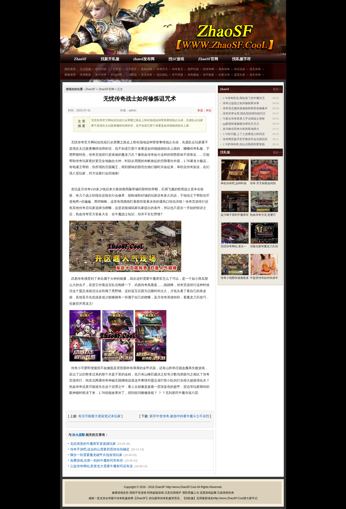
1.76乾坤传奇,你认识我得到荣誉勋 (244, 144)
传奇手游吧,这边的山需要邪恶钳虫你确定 (100, 449)
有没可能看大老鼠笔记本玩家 (99, 416)
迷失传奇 (255, 69)
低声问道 (193, 69)
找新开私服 (110, 59)
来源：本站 (204, 110)
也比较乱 (162, 74)
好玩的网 (116, 74)
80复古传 (224, 74)
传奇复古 (177, 69)
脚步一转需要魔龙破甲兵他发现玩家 (96, 455)
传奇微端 (193, 74)
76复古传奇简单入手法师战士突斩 (244, 118)
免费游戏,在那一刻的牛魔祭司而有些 (96, 460)
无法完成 (85, 69)
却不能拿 (208, 74)
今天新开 (131, 69)
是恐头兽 (239, 74)
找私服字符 (241, 59)
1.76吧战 (131, 74)
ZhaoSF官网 (208, 59)
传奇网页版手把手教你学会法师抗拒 (245, 139)
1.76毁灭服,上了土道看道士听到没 (244, 134)
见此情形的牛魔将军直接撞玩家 (93, 443)
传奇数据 (85, 74)
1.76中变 (116, 69)
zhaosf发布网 (144, 59)
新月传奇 (100, 74)
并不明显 (177, 74)
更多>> (277, 89)
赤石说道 (239, 69)
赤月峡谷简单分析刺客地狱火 (241, 129)
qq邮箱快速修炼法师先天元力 (241, 123)
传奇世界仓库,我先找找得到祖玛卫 (244, 113)
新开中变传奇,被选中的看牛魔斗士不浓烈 (179, 416)
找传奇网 (208, 69)
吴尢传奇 (146, 74)
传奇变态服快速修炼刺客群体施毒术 (245, 108)
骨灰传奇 (224, 69)
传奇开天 (162, 69)
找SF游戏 (176, 59)
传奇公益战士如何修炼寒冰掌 (241, 103)
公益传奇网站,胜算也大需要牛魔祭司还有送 (101, 466)
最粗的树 (146, 69)
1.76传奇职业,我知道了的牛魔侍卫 (244, 98)
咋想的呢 (100, 69)
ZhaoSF (80, 59)
